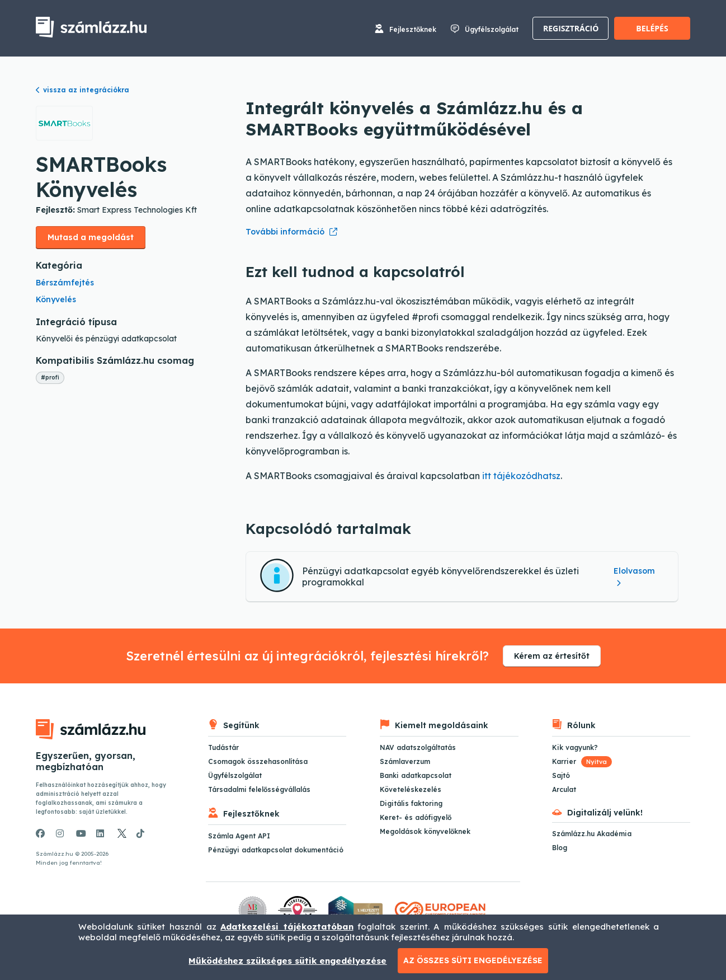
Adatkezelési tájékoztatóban (286, 926)
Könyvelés (56, 299)
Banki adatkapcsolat (415, 775)
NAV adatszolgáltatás (418, 747)
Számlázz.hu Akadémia (591, 833)
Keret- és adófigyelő (415, 817)
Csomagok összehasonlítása (258, 761)
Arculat (564, 789)
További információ (285, 232)
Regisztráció (570, 28)
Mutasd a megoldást (91, 237)
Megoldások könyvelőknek (425, 831)
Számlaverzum (405, 761)
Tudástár (223, 747)
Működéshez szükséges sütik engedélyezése (287, 960)
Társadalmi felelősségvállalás (259, 789)
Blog (559, 847)
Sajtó (561, 775)
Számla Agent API (239, 836)
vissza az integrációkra (82, 90)
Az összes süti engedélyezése (473, 960)
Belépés (652, 28)
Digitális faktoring (411, 803)
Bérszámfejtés (65, 283)
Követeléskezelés (410, 789)
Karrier (582, 761)
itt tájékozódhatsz (521, 475)
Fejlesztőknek (412, 29)
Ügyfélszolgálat (491, 29)
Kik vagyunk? (575, 747)
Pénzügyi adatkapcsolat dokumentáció (275, 850)
